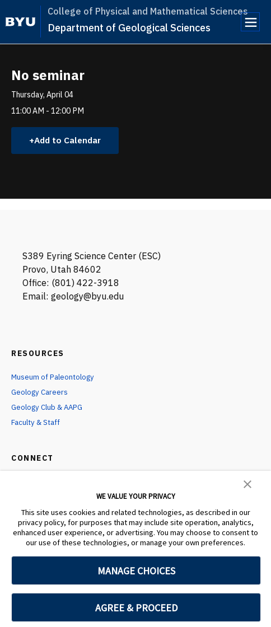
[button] (247, 483)
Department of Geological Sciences (129, 27)
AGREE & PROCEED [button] (136, 607)
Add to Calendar (70, 140)
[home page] (20, 21)
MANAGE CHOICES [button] (136, 570)
